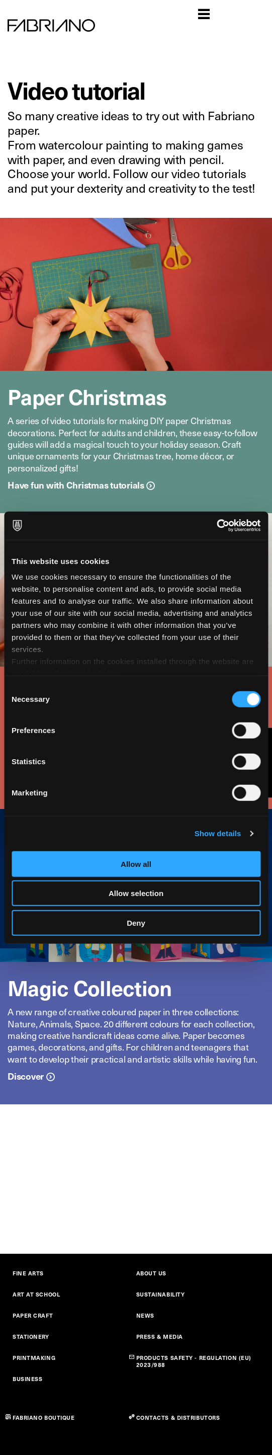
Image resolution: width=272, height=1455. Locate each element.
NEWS (145, 1315)
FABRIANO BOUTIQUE (44, 1417)
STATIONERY (31, 1336)
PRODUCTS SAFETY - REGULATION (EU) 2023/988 (193, 1361)
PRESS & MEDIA (159, 1336)
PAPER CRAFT (33, 1315)
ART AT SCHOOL (36, 1294)
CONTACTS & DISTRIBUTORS (178, 1417)
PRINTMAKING (34, 1357)
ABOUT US (151, 1273)
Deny (136, 922)
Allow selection (136, 893)
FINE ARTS (28, 1273)
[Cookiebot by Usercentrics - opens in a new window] (216, 525)
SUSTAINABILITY (160, 1294)
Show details (218, 833)
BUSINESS (27, 1379)
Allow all (136, 863)
